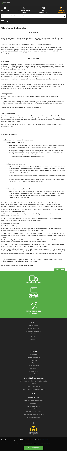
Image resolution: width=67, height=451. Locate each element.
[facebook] (33, 423)
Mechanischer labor (33, 328)
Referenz (33, 334)
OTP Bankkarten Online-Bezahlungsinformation (33, 381)
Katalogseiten (33, 354)
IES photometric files (33, 365)
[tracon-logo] (6, 3)
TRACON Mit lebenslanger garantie (33, 414)
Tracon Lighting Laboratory (33, 331)
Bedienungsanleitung (33, 357)
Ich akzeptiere (33, 448)
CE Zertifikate (33, 360)
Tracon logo (33, 368)
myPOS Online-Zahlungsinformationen (33, 389)
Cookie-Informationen (33, 406)
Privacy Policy (33, 409)
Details (33, 444)
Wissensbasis (33, 403)
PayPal (33, 383)
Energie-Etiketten (33, 371)
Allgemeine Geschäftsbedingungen (33, 400)
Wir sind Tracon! (33, 325)
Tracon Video (33, 339)
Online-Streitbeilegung (33, 417)
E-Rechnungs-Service (33, 386)
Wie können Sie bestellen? (33, 411)
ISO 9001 (33, 336)
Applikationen (33, 374)
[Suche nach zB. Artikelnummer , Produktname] (33, 16)
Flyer (33, 363)
